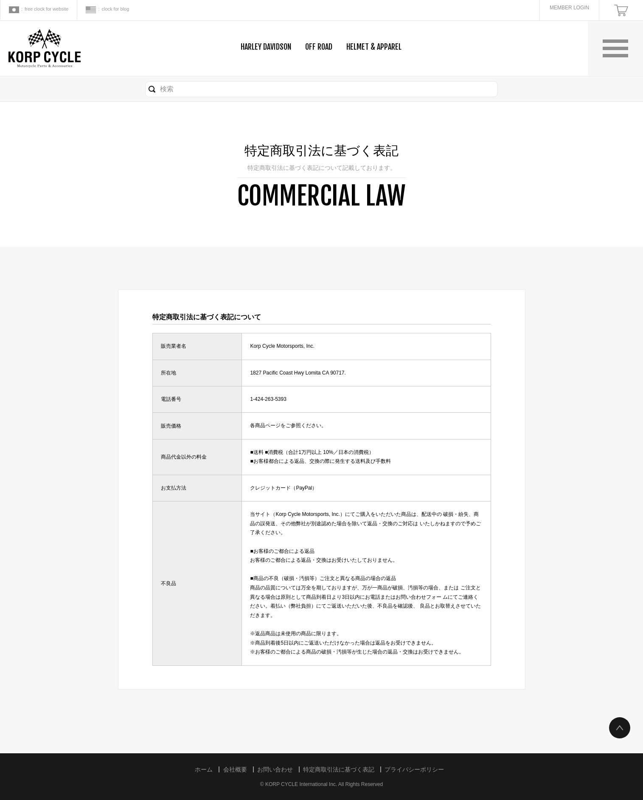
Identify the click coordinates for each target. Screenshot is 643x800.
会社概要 (235, 769)
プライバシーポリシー (414, 769)
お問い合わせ (275, 769)
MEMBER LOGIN (569, 8)
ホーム (204, 769)
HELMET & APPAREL (374, 46)
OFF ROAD (318, 46)
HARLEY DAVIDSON (266, 46)
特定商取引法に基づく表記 (338, 769)
